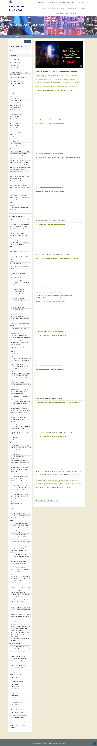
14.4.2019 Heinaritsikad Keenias (18, 403)
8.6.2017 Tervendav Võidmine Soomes (20, 539)
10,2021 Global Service (15, 98)
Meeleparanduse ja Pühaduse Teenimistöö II (20, 199)
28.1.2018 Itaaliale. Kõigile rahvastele (19, 476)
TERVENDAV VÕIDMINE (71, 8)
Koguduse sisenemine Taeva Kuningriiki (19, 235)
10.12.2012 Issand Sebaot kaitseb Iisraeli (20, 401)
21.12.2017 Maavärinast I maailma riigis (20, 462)
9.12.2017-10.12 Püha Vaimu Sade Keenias (20, 541)
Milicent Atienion (16, 691)
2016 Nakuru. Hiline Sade (16, 158)
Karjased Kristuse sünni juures (17, 233)
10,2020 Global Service (15, 96)
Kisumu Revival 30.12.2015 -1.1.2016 (18, 70)
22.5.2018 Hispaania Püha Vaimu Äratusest (21, 465)
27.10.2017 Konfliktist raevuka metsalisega (21, 614)
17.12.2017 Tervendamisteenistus (18, 656)
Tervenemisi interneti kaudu (18, 712)
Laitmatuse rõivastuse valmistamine (18, 242)
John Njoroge (15, 688)
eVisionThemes (61, 743)
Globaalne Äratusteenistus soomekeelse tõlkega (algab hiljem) (54, 254)
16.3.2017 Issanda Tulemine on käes (19, 366)
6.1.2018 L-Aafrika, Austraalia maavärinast (21, 489)
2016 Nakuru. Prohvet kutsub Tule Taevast (20, 165)
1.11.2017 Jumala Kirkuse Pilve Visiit (19, 328)
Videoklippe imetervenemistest (17, 717)
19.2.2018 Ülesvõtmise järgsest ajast (19, 596)
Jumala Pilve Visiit (15, 65)
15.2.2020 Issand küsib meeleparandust (20, 364)
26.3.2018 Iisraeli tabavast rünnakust (19, 268)
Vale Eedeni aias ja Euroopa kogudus (19, 251)
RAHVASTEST (13, 442)
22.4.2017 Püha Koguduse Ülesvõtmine (20, 377)
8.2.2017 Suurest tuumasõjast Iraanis (19, 496)
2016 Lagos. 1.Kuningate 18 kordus (18, 155)
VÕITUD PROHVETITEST (15, 619)
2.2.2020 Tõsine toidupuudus (18, 289)
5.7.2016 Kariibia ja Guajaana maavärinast (21, 487)
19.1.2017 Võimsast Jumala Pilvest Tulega (20, 337)
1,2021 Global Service (15, 93)
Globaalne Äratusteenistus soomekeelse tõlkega (51, 119)
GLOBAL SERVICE (53, 2)
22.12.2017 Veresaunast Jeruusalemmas (20, 266)
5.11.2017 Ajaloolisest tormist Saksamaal (20, 483)
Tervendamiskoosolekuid (16, 674)
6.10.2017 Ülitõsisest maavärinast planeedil (21, 492)
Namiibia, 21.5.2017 (15, 707)
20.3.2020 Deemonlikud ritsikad (18, 291)
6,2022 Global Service (15, 132)
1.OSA (65, 432)
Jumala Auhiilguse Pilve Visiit (18, 81)
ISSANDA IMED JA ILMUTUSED (67, 2)
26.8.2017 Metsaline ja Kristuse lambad (20, 612)
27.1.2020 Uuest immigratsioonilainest (20, 474)
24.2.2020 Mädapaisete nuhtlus (18, 296)
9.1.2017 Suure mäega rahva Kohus (19, 498)
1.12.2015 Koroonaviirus (16, 280)
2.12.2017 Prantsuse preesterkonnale (19, 460)
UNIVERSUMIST (13, 544)
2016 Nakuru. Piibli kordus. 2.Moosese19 (19, 162)
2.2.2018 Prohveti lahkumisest (18, 622)
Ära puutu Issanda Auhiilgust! (17, 193)
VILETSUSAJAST (14, 585)
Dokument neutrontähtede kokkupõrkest (20, 723)
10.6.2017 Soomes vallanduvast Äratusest (21, 447)
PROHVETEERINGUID (71, 13)
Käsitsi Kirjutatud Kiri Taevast (17, 393)
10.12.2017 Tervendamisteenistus (18, 654)
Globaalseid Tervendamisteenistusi (18, 651)
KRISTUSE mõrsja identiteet (16, 240)
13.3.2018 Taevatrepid (16, 356)
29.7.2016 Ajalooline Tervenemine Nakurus (21, 424)
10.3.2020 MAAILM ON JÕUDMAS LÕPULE (19, 256)
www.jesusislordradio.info (62, 86)
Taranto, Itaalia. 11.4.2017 (16, 709)
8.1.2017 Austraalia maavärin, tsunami (19, 494)
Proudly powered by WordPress (39, 743)
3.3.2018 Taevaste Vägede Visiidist (19, 391)
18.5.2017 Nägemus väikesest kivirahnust (20, 373)
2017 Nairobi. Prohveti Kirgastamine (18, 169)
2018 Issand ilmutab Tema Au (17, 178)
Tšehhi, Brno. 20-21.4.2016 (16, 74)
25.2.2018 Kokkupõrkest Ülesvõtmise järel (21, 607)
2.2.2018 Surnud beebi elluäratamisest (20, 511)
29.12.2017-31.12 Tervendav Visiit (18, 534)
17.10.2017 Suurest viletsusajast (18, 592)
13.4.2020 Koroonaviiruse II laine (18, 284)
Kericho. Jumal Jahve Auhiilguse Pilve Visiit (20, 187)
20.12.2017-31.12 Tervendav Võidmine (19, 530)
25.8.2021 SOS (13, 261)
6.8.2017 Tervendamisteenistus (18, 672)
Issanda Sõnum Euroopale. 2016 (17, 231)
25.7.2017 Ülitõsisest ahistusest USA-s (19, 467)
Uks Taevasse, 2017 (14, 249)
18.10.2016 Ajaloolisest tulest (17, 406)
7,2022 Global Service (15, 136)
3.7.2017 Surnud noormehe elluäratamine (20, 515)
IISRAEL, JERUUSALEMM (15, 263)
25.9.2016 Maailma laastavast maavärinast (21, 471)
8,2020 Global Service (15, 139)
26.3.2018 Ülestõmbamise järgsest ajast (20, 609)
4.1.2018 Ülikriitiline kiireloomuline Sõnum (20, 578)
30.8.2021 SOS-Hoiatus (15, 209)
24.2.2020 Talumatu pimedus (18, 300)
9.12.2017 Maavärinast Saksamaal (19, 501)
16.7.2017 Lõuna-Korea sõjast (18, 449)
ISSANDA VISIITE (14, 325)
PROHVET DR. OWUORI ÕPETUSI (56, 8)
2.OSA (70, 432)
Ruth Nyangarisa (16, 704)
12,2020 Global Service (15, 105)
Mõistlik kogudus (15, 85)
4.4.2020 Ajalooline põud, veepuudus (20, 318)
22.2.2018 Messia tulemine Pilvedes (19, 375)
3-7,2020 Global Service (15, 114)
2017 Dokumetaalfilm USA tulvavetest (20, 412)
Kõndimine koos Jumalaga (17, 83)
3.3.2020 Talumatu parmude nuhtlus (19, 314)
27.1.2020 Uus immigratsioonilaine (19, 421)
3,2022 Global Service (15, 118)
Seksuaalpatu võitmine (15, 246)
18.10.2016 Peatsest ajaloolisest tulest (20, 452)
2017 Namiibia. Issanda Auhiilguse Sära (19, 171)
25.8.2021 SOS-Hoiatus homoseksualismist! (21, 469)
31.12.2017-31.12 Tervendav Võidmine (19, 537)
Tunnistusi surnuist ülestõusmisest (18, 715)
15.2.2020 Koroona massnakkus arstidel (20, 287)
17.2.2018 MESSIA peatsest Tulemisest (20, 368)
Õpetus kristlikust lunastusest (17, 244)
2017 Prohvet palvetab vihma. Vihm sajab (20, 176)
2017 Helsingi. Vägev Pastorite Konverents (20, 224)
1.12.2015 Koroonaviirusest (17, 399)
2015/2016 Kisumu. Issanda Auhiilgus (18, 153)
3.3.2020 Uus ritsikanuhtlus (17, 316)
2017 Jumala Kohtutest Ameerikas (19, 415)
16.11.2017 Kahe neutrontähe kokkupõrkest (21, 556)
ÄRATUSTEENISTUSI (42, 2)
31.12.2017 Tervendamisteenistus (18, 669)
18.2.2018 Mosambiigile (16, 454)
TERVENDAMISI (13, 520)
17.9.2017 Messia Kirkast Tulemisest (19, 371)
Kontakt (44, 8)
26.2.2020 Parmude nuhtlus (17, 309)
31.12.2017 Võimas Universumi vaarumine (20, 576)
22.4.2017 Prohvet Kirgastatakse (18, 417)
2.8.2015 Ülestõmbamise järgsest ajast (20, 599)
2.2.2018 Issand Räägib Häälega (18, 340)
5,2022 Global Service (15, 127)
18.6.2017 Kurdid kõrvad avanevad (19, 408)
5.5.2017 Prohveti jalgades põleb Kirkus (20, 640)
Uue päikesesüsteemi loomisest (17, 725)
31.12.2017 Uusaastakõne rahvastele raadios (20, 648)
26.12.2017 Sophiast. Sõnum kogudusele (19, 228)
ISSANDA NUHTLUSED (15, 277)
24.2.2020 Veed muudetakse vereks (19, 302)
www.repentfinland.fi (73, 86)
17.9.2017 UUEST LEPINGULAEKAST (18, 259)
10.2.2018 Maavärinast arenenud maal (20, 445)
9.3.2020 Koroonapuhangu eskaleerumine (21, 323)
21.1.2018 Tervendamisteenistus (18, 660)
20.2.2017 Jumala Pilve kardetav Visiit (19, 342)
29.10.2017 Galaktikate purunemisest (19, 571)
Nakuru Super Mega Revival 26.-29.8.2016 (20, 72)
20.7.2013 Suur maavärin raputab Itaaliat (20, 410)
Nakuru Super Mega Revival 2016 (19, 681)
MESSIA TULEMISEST (15, 344)
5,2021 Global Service (15, 125)
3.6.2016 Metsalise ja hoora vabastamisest (21, 616)
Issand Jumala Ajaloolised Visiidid (18, 185)
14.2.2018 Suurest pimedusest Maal (19, 590)
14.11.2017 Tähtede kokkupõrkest (18, 554)
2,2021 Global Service (15, 109)
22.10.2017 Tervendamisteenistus (18, 663)
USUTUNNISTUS (60, 13)
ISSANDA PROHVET (80, 2)
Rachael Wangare (16, 700)
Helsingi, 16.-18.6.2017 (15, 67)
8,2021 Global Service (15, 141)
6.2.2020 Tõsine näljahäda (17, 321)
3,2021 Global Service (15, 116)
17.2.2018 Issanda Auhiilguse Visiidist (19, 335)
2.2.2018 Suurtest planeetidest (18, 567)
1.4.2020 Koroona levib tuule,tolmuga (20, 282)
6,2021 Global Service (15, 130)
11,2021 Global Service (15, 102)
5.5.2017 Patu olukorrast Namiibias (19, 485)
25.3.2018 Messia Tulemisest (17, 382)
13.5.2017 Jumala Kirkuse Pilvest (18, 333)
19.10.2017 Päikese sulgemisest (18, 561)
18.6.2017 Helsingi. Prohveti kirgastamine (19, 151)
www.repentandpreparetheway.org (48, 86)
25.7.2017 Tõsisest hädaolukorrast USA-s (20, 419)
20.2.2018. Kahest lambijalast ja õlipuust (20, 626)
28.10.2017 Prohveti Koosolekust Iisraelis (20, 271)
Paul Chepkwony (16, 693)
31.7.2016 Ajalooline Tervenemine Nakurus (21, 426)
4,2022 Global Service (15, 123)
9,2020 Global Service (15, 143)
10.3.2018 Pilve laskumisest (17, 331)
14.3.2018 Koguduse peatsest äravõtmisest (21, 358)
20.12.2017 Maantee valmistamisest (19, 624)
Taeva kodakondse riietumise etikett (19, 88)
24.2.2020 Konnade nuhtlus (17, 293)
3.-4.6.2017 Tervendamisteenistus (19, 667)
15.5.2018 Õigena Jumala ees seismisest (19, 219)
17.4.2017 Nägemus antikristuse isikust (20, 594)
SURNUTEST (13, 506)
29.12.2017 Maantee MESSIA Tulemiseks (20, 632)
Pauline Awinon (15, 695)
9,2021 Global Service (15, 145)
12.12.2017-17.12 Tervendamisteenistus (19, 525)
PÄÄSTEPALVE (82, 13)
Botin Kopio (15, 684)
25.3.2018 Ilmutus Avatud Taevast (19, 380)
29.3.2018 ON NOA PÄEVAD (17, 478)
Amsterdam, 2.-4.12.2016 (15, 62)
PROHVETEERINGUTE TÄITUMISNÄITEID (19, 396)
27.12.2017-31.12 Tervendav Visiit (18, 532)
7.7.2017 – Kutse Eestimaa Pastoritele (18, 212)
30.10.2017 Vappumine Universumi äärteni (21, 574)
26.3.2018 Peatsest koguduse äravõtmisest (21, 387)
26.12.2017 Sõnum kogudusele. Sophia (19, 646)
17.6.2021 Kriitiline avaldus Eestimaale (19, 207)
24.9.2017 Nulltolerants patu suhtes (18, 226)
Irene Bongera (15, 686)
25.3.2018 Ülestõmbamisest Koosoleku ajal (21, 384)
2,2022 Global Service (15, 112)
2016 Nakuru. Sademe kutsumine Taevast (20, 167)
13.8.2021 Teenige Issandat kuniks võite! (20, 587)
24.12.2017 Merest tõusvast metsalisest (20, 605)
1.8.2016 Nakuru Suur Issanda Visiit (19, 523)
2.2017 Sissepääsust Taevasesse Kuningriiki (20, 222)
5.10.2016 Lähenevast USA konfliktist (19, 480)
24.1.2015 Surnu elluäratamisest (18, 513)
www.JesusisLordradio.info (72, 484)
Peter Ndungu (15, 697)
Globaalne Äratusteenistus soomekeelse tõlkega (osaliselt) (53, 220)
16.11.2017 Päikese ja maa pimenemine (20, 559)
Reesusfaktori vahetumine (18, 702)
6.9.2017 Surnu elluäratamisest (18, 517)
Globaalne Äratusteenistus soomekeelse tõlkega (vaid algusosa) (55, 297)
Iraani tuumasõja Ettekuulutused (18, 503)
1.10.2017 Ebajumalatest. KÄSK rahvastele (20, 347)
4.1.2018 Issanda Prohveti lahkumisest (20, 638)
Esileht (10, 50)
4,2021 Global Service (15, 121)
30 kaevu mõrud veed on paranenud (19, 180)
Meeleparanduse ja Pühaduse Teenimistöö (20, 197)
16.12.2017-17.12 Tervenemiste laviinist (19, 527)
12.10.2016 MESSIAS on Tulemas (18, 353)
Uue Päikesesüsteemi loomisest (18, 440)
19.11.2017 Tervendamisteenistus (18, 658)
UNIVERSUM (82, 8)
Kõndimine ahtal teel (15, 237)
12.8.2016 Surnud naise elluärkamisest (20, 508)
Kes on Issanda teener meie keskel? (18, 195)
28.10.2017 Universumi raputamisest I (19, 569)
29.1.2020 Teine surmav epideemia (19, 312)
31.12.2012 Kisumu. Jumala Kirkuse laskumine (20, 183)
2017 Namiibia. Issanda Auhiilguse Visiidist (20, 174)
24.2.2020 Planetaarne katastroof (19, 298)
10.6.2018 (12, 205)
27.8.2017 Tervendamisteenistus (18, 665)
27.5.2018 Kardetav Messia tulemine (19, 389)
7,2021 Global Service (15, 134)
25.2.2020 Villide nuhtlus (16, 305)
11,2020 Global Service (15, 100)
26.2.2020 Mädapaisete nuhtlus (18, 307)
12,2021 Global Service (15, 107)
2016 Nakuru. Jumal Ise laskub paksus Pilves (20, 160)
